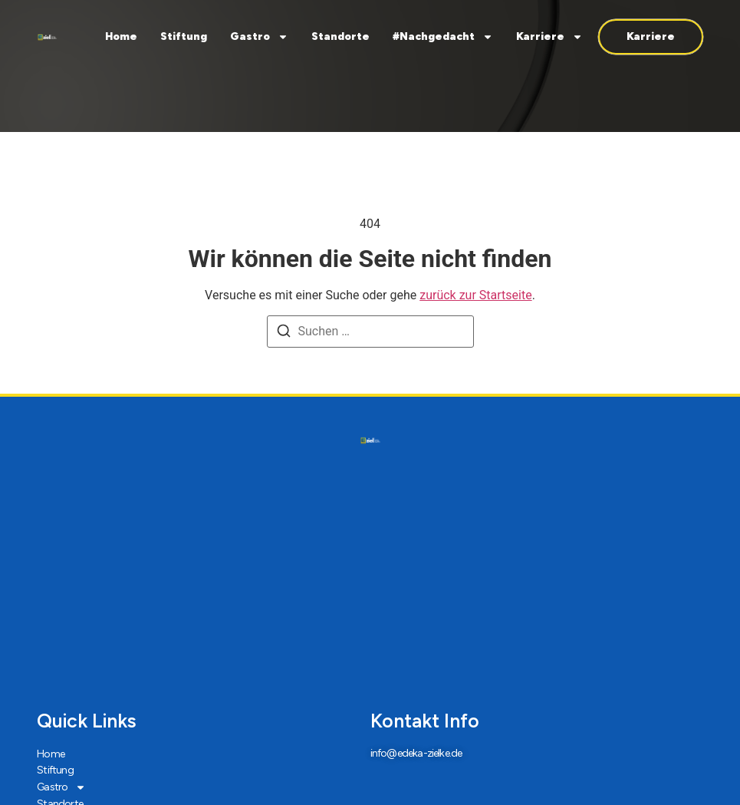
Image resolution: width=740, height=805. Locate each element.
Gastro (259, 37)
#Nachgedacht (443, 37)
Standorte (340, 36)
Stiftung (183, 36)
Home (121, 36)
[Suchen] (284, 333)
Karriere (549, 37)
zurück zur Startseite (475, 295)
